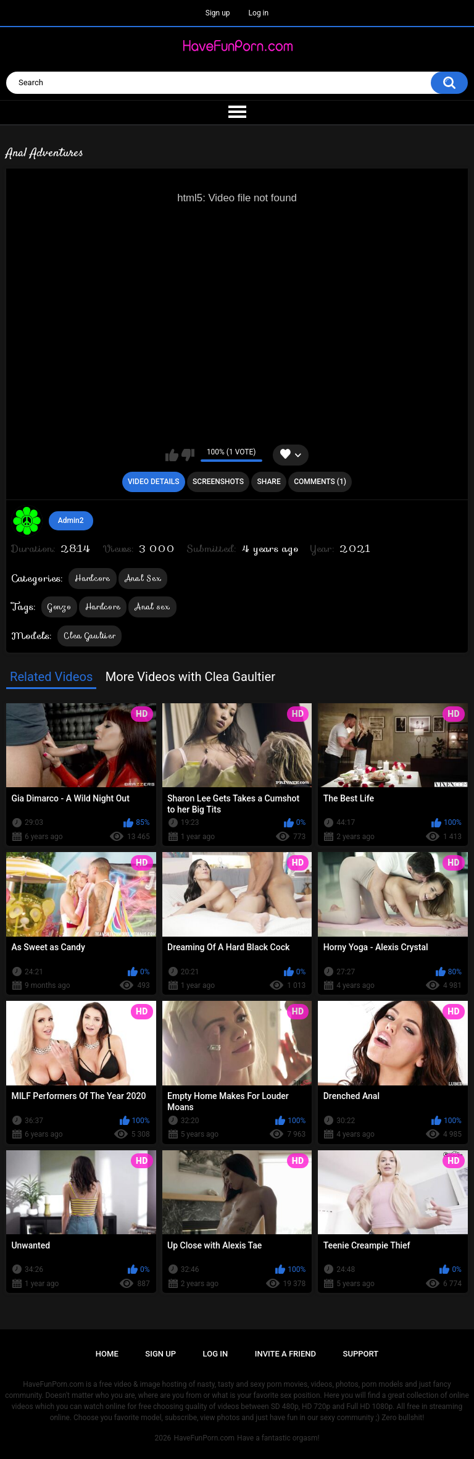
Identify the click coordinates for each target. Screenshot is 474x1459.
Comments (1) (320, 481)
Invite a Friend (285, 1353)
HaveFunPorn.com (204, 1438)
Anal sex (152, 606)
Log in (259, 13)
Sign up (218, 13)
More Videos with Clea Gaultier (190, 676)
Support (361, 1353)
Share (269, 481)
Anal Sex (143, 578)
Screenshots (218, 481)
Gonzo (59, 606)
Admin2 (71, 520)
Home (107, 1353)
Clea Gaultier (89, 636)
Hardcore (92, 578)
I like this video (171, 455)
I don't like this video (187, 455)
